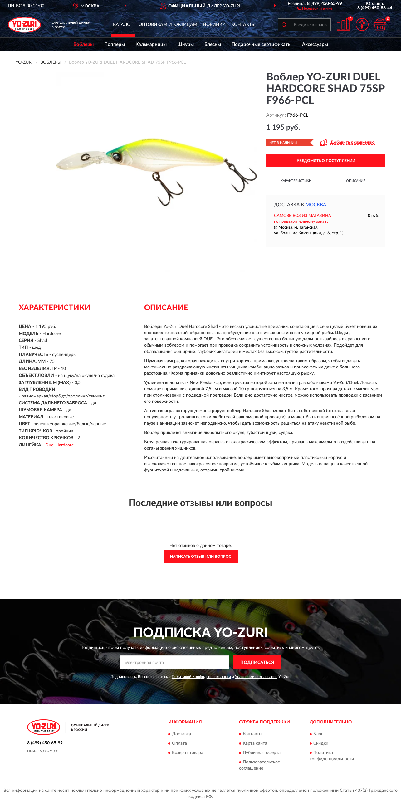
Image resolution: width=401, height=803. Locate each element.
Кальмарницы (151, 44)
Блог (318, 734)
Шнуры (185, 44)
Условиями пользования (256, 677)
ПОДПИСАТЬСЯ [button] (257, 662)
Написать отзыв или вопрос (200, 556)
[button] (314, 8)
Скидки (320, 743)
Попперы (114, 44)
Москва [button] (316, 204)
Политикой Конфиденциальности (201, 677)
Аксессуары (315, 44)
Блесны (212, 44)
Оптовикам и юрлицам (168, 24)
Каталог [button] (123, 24)
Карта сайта (255, 743)
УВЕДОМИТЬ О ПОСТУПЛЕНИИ (326, 161)
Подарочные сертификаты (261, 44)
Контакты (243, 24)
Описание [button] (355, 180)
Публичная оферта (262, 753)
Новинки (214, 24)
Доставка (181, 734)
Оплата (179, 743)
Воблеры (83, 44)
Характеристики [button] (296, 180)
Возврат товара (187, 753)
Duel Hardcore (59, 445)
